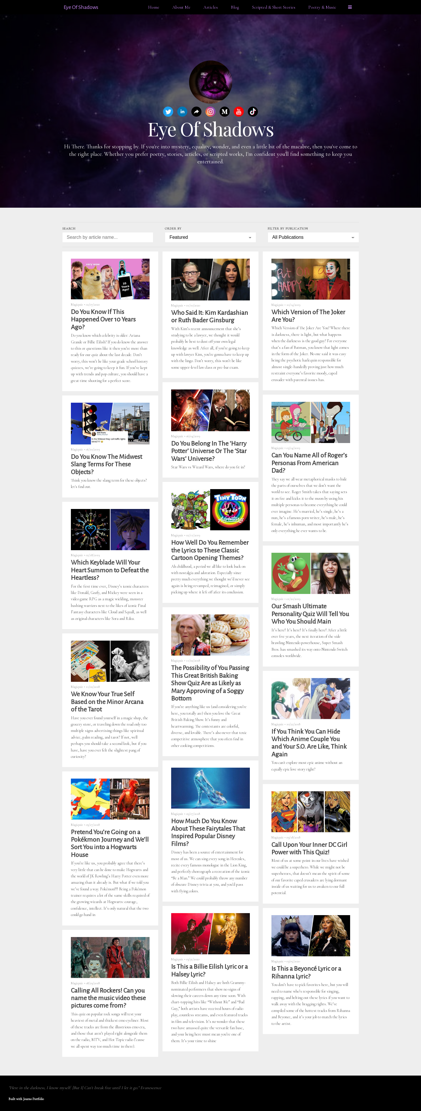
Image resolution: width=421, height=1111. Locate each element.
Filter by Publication (288, 228)
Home (153, 7)
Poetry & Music (322, 7)
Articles (210, 7)
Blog (235, 7)
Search (68, 228)
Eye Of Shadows (81, 7)
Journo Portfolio (33, 1099)
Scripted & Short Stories (273, 7)
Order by (173, 228)
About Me (181, 7)
